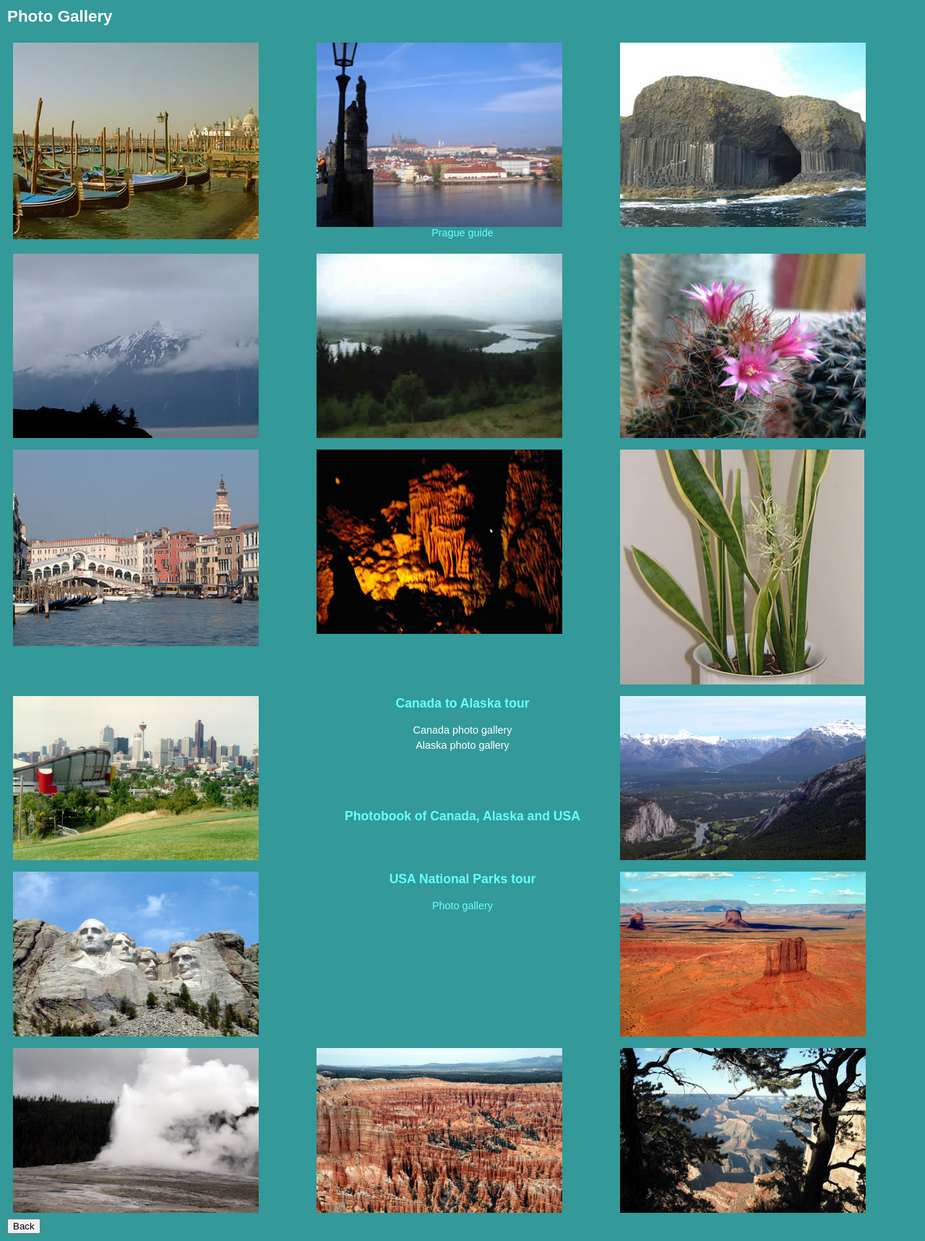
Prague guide (462, 233)
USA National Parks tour (463, 879)
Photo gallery (462, 905)
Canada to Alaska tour (462, 703)
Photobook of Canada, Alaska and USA (462, 816)
